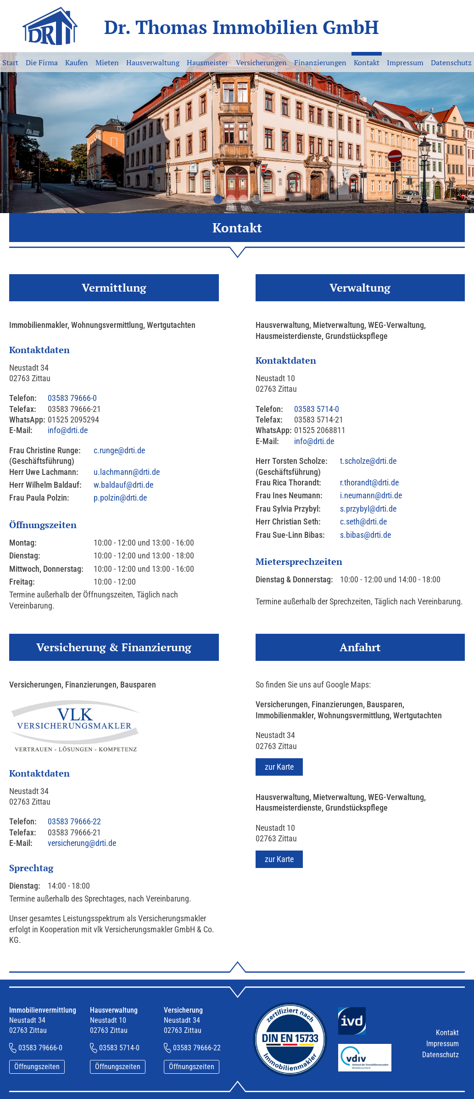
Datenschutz (451, 62)
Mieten (107, 62)
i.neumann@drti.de (371, 495)
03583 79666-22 (74, 821)
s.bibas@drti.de (365, 535)
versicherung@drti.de (82, 843)
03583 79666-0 (72, 398)
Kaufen (76, 62)
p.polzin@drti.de (120, 497)
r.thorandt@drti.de (369, 482)
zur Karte (279, 767)
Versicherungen (261, 62)
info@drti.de (68, 430)
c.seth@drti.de (363, 521)
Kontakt (366, 62)
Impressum (405, 62)
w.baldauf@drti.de (123, 485)
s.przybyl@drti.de (368, 508)
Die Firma (42, 62)
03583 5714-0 (316, 409)
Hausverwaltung (152, 62)
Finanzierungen (320, 62)
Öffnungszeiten (37, 1066)
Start (10, 62)
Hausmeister (207, 62)
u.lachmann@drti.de (127, 472)
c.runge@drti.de (119, 450)
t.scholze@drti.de (368, 461)
